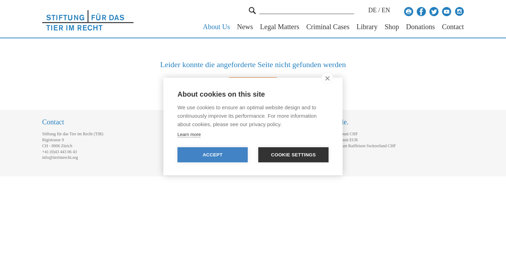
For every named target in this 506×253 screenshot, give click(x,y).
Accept (213, 154)
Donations (420, 27)
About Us (216, 27)
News (245, 27)
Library (366, 27)
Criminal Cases (328, 27)
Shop (391, 27)
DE (372, 10)
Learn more (189, 134)
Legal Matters (279, 27)
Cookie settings (293, 154)
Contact (453, 27)
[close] (327, 78)
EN (386, 10)
